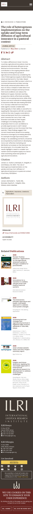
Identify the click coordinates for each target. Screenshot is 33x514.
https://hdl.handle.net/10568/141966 (17, 233)
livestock (25, 192)
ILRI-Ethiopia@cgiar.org (9, 452)
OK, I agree (6, 509)
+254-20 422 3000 (7, 432)
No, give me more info (22, 508)
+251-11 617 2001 (6, 450)
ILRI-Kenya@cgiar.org (8, 436)
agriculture (9, 192)
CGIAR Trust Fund (22, 477)
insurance (17, 192)
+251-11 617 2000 (6, 448)
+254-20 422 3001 (7, 434)
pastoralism (10, 194)
